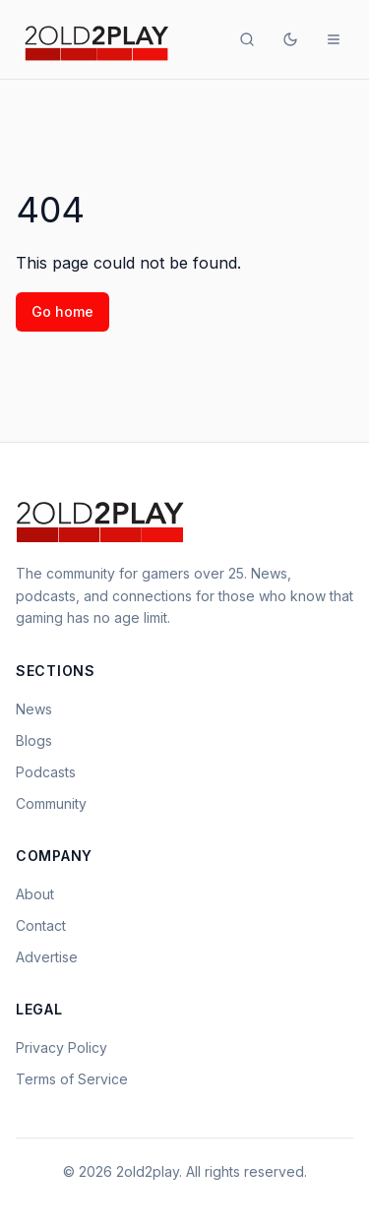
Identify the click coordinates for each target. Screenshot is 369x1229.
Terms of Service (72, 1079)
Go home (62, 311)
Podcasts (46, 772)
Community (51, 803)
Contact (41, 925)
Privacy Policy (61, 1047)
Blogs (34, 740)
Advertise (47, 957)
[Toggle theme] (290, 39)
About (35, 894)
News (34, 709)
